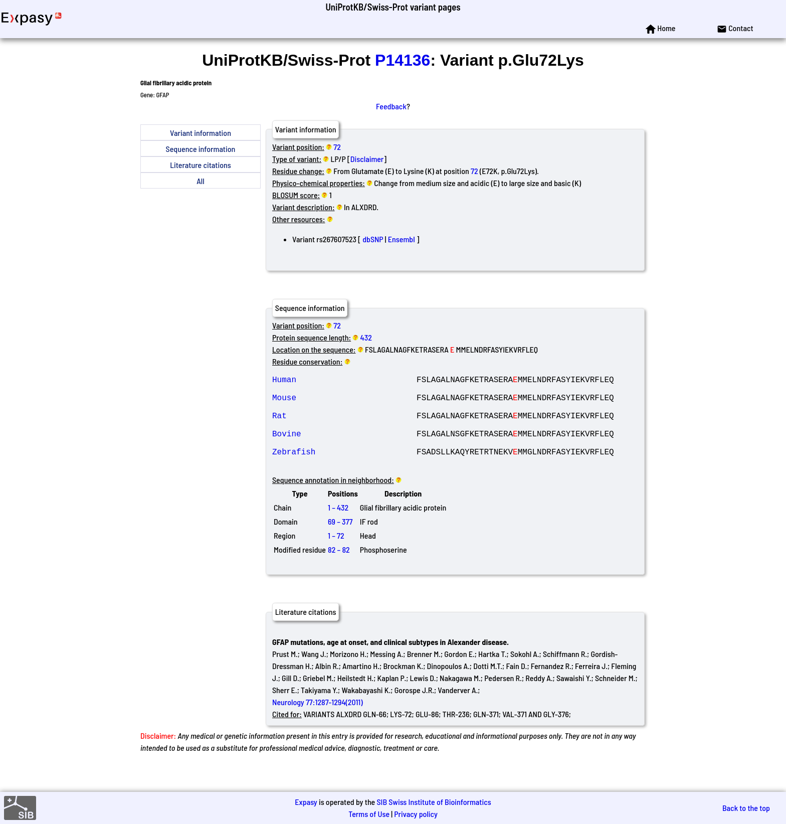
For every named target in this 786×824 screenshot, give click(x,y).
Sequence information (201, 148)
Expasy (306, 801)
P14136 (402, 60)
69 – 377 (340, 541)
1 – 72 (336, 555)
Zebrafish (344, 469)
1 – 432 (338, 527)
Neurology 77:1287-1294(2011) (317, 722)
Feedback (391, 106)
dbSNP (372, 239)
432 (366, 337)
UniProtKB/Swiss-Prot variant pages (392, 7)
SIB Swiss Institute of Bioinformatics (433, 801)
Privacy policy (416, 813)
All (200, 181)
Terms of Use (368, 813)
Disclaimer (367, 158)
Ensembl (401, 239)
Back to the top (746, 807)
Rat (344, 425)
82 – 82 (339, 569)
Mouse (344, 403)
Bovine (344, 447)
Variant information (200, 132)
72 (337, 146)
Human (344, 381)
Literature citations (200, 165)
